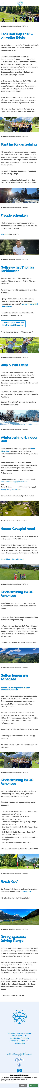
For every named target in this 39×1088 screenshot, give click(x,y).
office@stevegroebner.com (10, 490)
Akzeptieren (33, 1085)
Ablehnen (23, 1085)
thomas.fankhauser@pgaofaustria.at (14, 482)
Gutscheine (5, 234)
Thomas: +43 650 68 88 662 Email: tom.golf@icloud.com (13, 324)
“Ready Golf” (26, 892)
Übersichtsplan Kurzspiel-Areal (12, 559)
